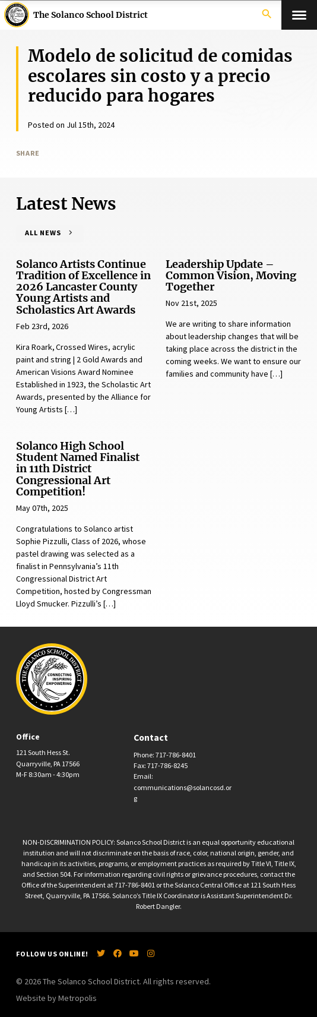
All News (43, 232)
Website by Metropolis (56, 998)
